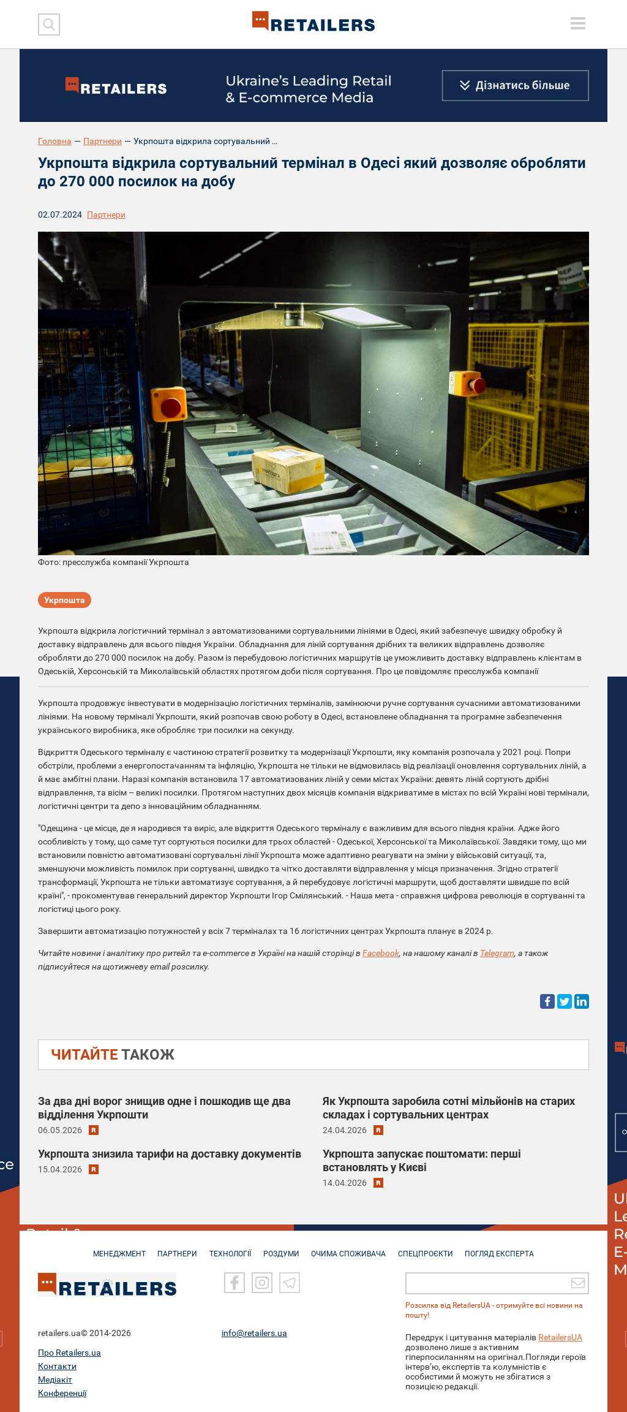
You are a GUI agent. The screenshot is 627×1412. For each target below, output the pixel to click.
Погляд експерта (506, 1247)
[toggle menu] (578, 23)
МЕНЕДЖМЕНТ (113, 1247)
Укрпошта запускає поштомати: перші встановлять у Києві (422, 1160)
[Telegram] (289, 1283)
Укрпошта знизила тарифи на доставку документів (169, 1153)
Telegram (497, 953)
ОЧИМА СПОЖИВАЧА (351, 1247)
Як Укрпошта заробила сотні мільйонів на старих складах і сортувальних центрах (449, 1108)
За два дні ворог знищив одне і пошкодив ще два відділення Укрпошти (164, 1108)
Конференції (62, 1393)
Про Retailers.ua (69, 1352)
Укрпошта (64, 600)
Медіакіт (55, 1379)
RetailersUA (560, 1337)
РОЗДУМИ (281, 1247)
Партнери (102, 141)
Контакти (57, 1366)
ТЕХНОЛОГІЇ (228, 1247)
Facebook (380, 953)
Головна (55, 141)
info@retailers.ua (254, 1333)
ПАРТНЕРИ (173, 1247)
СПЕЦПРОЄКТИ (429, 1247)
